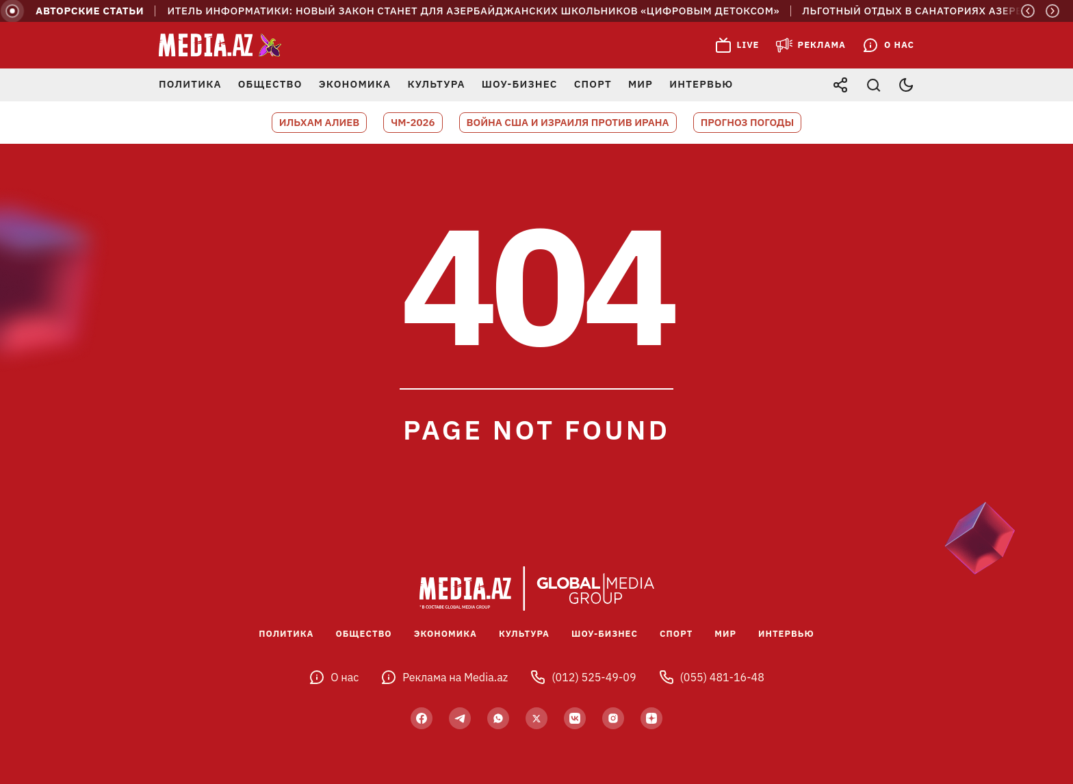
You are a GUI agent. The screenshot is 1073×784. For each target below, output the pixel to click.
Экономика (355, 83)
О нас (334, 677)
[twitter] (536, 718)
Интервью (701, 83)
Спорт (593, 83)
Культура (436, 83)
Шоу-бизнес (520, 83)
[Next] (1052, 11)
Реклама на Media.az (444, 677)
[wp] (498, 718)
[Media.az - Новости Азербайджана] (220, 45)
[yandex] (651, 718)
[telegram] (460, 718)
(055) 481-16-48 (711, 677)
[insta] (613, 718)
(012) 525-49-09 (583, 677)
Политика (190, 83)
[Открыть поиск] (873, 85)
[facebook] (421, 718)
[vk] (575, 718)
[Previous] (1028, 11)
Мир (640, 83)
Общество (270, 83)
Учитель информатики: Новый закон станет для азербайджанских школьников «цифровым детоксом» (474, 10)
